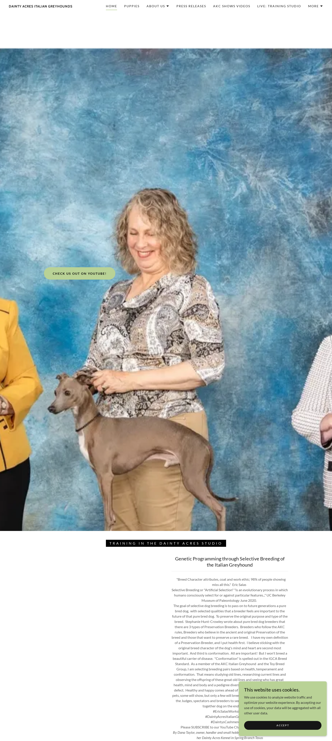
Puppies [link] (132, 6)
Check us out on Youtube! (80, 273)
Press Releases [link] (191, 6)
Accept (282, 725)
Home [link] (111, 6)
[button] (158, 6)
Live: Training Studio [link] (279, 6)
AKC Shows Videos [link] (231, 6)
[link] (41, 6)
